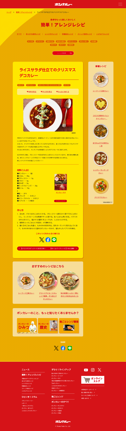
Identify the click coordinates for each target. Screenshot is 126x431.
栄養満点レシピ (67, 34)
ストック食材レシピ (85, 34)
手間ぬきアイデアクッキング (30, 378)
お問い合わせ (85, 398)
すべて (19, 34)
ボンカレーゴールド (57, 375)
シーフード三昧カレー (26, 293)
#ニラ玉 (30, 41)
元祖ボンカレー (55, 388)
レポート (24, 403)
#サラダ (66, 85)
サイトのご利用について (88, 395)
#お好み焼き (61, 41)
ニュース (25, 370)
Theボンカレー (55, 383)
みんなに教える (63, 92)
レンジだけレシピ (51, 34)
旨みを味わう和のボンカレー (59, 373)
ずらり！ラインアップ (61, 370)
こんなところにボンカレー (29, 410)
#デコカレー (31, 85)
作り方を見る (47, 92)
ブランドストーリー (27, 400)
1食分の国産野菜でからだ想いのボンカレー (62, 380)
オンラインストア (60, 200)
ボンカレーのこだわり (57, 405)
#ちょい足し (84, 41)
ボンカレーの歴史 (56, 410)
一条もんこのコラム (27, 405)
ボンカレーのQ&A (56, 413)
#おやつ (62, 45)
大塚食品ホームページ (87, 389)
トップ (8, 12)
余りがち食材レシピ (33, 34)
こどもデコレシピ (102, 34)
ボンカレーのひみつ (57, 408)
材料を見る (32, 92)
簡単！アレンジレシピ (24, 12)
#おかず (53, 45)
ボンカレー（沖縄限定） (58, 390)
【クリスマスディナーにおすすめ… (32, 248)
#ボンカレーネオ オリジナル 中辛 (49, 85)
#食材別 (70, 45)
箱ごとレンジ (57, 397)
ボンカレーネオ (61, 192)
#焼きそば (50, 41)
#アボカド (40, 41)
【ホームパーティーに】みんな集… (63, 248)
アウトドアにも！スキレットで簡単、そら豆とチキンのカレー (48, 296)
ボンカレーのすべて (60, 402)
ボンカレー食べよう (27, 408)
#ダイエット (72, 41)
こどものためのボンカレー (59, 385)
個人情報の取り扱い (87, 392)
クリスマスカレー (100, 197)
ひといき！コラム (29, 397)
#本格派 (93, 41)
